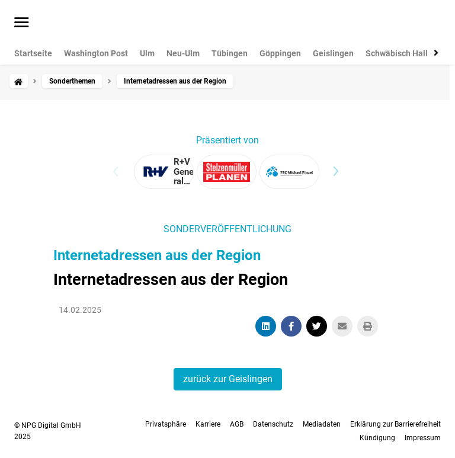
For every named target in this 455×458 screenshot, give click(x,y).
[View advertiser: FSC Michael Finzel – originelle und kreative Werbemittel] (289, 172)
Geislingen (333, 53)
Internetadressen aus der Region (157, 255)
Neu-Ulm (183, 53)
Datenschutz (273, 424)
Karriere (208, 424)
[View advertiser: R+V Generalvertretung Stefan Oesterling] (164, 172)
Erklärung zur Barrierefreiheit (395, 424)
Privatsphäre (165, 424)
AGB (236, 424)
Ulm (147, 53)
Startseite (33, 53)
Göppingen (280, 53)
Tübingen (230, 53)
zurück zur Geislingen (228, 379)
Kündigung (377, 438)
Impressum (423, 438)
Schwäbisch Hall (397, 53)
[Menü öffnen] (21, 23)
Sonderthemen (72, 81)
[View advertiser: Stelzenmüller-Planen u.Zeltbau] (227, 172)
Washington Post (96, 53)
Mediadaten (322, 424)
